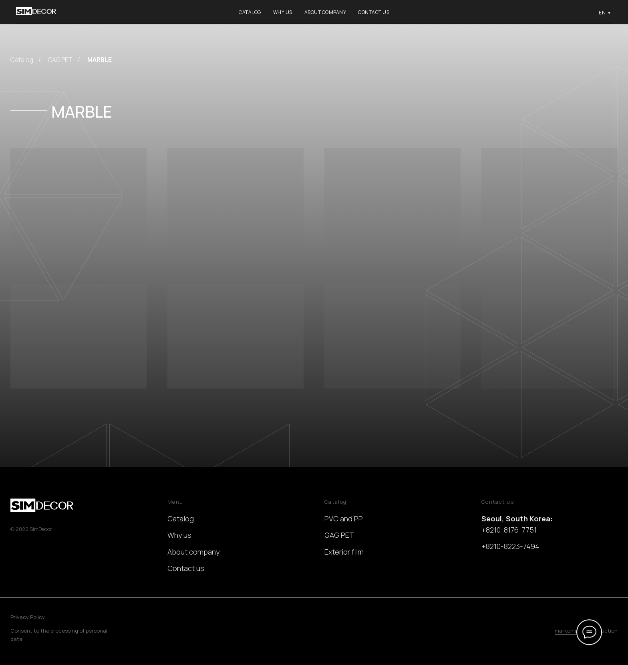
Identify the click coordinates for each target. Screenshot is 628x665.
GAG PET (60, 59)
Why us (282, 12)
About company (325, 12)
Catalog (250, 12)
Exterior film (344, 552)
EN (602, 12)
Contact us (373, 12)
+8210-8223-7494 (510, 546)
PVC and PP (343, 518)
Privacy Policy (27, 617)
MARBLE (99, 59)
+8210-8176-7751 (509, 530)
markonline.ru (572, 630)
